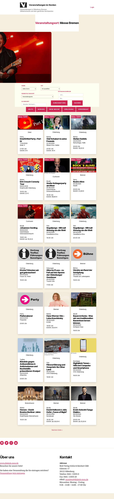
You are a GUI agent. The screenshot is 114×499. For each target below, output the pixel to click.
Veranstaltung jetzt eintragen (12, 479)
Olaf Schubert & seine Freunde (56, 145)
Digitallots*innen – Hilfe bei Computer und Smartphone (82, 371)
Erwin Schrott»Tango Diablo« (83, 416)
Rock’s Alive (78, 187)
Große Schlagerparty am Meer (56, 190)
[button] (57, 63)
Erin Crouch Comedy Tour (29, 188)
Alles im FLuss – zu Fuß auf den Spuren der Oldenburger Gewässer (55, 279)
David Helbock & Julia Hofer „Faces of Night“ (56, 416)
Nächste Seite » (57, 435)
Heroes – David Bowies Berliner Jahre (30, 416)
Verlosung (69, 115)
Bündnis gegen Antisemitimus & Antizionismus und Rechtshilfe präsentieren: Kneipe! (30, 372)
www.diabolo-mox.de (9, 469)
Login (92, 10)
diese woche (54, 115)
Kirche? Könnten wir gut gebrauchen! (29, 276)
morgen (41, 115)
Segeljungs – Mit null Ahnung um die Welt (56, 234)
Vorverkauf (83, 115)
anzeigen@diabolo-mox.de (76, 485)
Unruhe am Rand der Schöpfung (82, 276)
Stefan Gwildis (80, 144)
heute (30, 115)
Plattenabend (26, 321)
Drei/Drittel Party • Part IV (30, 145)
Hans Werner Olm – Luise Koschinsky (55, 322)
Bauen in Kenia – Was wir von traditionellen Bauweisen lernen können (83, 325)
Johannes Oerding (28, 233)
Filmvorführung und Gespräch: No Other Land (55, 372)
